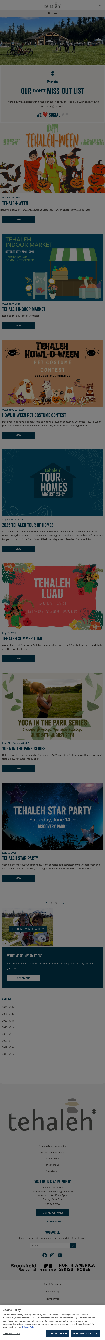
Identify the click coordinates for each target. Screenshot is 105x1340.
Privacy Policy (29, 1327)
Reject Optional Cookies (86, 1333)
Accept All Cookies (57, 1333)
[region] (52, 1322)
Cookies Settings (11, 1333)
